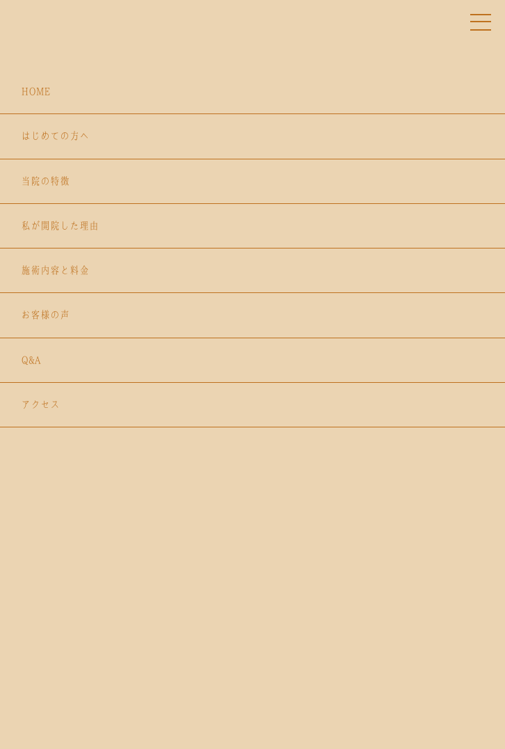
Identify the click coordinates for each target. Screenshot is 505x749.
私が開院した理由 (60, 225)
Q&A (30, 360)
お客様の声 (45, 315)
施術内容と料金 (55, 270)
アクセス (40, 404)
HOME (35, 91)
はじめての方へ (55, 136)
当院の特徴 (45, 181)
